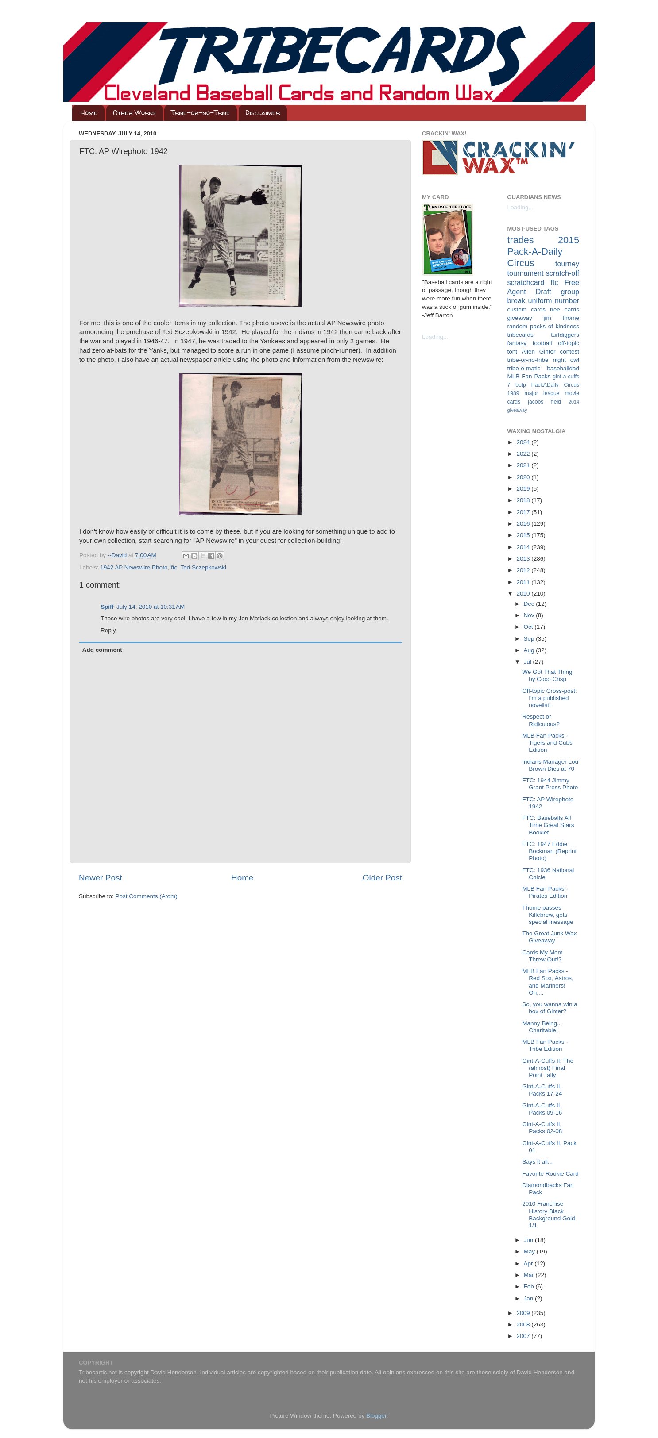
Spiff (107, 607)
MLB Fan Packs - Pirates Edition (545, 892)
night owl (566, 360)
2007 (523, 1336)
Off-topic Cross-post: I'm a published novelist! (549, 698)
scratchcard (526, 282)
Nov (530, 615)
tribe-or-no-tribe (528, 360)
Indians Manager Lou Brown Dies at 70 (550, 765)
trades (520, 240)
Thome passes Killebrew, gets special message (547, 914)
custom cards (526, 309)
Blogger (376, 1415)
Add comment (102, 649)
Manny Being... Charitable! (542, 1027)
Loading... (435, 337)
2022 (523, 453)
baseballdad (563, 368)
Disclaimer (262, 112)
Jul (528, 661)
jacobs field (544, 402)
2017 (523, 512)
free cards (564, 309)
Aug (530, 650)
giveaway (519, 318)
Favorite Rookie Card (550, 1173)
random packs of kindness (543, 326)
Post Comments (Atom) (147, 896)
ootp (520, 385)
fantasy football (529, 343)
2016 (523, 523)
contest (569, 351)
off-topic (568, 343)
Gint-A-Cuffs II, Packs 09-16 (542, 1109)
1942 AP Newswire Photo (133, 567)
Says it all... (537, 1161)
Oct (529, 626)
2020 (523, 477)
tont (512, 351)
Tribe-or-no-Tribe (200, 112)
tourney (567, 264)
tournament (525, 273)
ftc (174, 567)
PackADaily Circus (555, 385)
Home (89, 112)
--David (118, 555)
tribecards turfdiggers (543, 334)
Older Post (382, 877)
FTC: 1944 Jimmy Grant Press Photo (550, 784)
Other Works (134, 112)
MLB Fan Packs (529, 376)
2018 (523, 500)
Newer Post (100, 877)
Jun (529, 1240)
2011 (523, 582)
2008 (523, 1324)
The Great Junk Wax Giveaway (549, 937)
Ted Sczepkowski (203, 567)
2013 (523, 558)
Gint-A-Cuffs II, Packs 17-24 (542, 1090)
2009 (523, 1313)
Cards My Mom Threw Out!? (542, 956)
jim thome (561, 318)
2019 (523, 488)
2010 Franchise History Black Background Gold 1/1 (548, 1214)
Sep (530, 638)
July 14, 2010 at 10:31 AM (150, 607)
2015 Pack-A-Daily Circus (543, 252)
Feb (530, 1286)
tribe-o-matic (524, 368)
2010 (523, 593)
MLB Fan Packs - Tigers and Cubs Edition (547, 742)
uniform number (553, 300)
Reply (108, 630)
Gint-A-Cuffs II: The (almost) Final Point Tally (547, 1067)
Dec (530, 603)
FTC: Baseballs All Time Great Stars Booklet (548, 825)
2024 (523, 442)
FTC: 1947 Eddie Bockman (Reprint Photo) (549, 851)
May (530, 1251)
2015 (523, 535)
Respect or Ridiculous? (541, 720)
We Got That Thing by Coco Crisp (547, 675)
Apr (529, 1263)
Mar (530, 1275)
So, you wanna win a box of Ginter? (549, 1008)
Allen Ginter (539, 351)
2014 (523, 547)
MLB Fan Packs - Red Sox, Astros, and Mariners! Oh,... (547, 982)
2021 (523, 465)
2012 (523, 570)
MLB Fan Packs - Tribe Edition (545, 1045)
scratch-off (562, 273)
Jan (529, 1298)
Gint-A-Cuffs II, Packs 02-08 (542, 1127)
